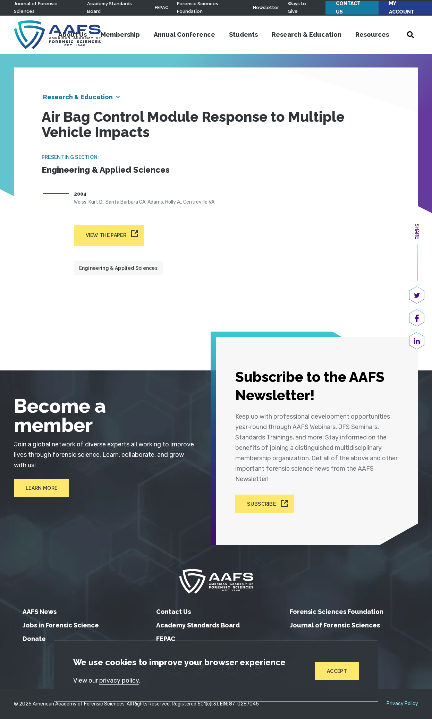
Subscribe (261, 503)
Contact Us (348, 8)
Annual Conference (184, 34)
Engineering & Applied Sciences (118, 268)
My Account (401, 8)
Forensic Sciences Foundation (336, 611)
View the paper (106, 235)
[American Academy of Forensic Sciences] (216, 581)
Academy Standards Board (198, 625)
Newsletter (266, 7)
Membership (120, 34)
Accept (337, 671)
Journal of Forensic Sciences (335, 625)
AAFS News (40, 611)
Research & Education (306, 34)
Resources (372, 34)
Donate (34, 638)
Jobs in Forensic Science (61, 625)
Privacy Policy (402, 704)
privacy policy (119, 680)
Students (243, 34)
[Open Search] (410, 34)
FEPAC (161, 7)
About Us (72, 34)
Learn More (41, 488)
